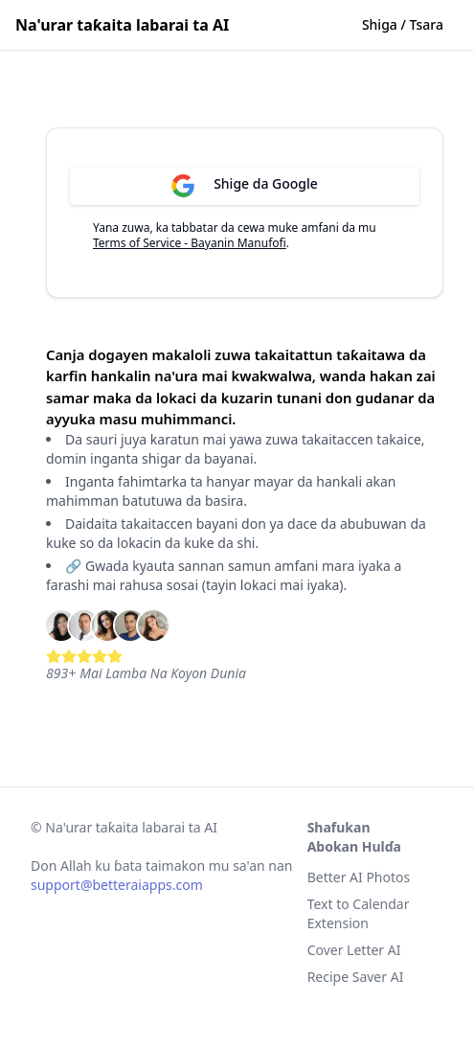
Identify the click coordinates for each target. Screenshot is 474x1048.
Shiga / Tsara (402, 24)
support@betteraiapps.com (117, 885)
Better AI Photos (359, 877)
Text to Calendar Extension (358, 913)
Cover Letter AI (354, 950)
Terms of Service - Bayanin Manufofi (189, 243)
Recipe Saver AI (355, 977)
